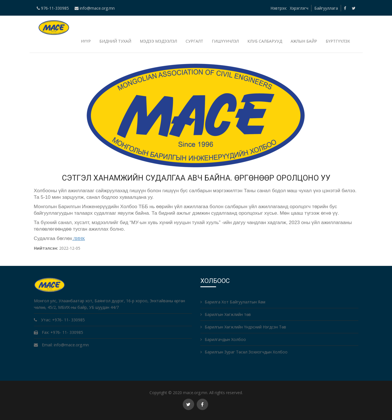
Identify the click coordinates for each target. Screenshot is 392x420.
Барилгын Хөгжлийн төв (225, 314)
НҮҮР (86, 41)
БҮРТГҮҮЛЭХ (338, 41)
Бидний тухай (115, 41)
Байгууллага (326, 8)
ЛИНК (78, 238)
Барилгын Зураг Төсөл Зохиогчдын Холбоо (244, 352)
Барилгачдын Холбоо (223, 339)
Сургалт (194, 41)
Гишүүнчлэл (225, 41)
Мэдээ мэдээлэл (158, 41)
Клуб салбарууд (264, 41)
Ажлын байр (304, 41)
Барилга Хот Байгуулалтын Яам (232, 302)
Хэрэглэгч (299, 8)
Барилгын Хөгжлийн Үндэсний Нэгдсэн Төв (243, 327)
